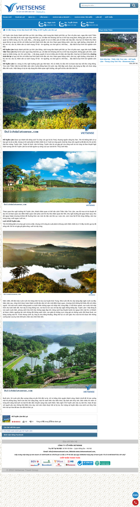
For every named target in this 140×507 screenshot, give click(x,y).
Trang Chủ (30, 7)
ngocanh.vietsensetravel (45, 25)
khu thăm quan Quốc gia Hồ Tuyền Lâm (18, 431)
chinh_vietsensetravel (65, 25)
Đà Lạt (28, 49)
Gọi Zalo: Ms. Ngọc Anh (41, 24)
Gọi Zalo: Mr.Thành (83, 24)
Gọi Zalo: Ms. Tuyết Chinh (61, 24)
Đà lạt (9, 56)
